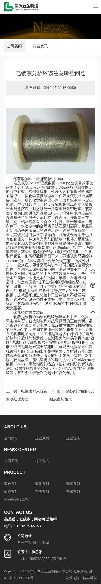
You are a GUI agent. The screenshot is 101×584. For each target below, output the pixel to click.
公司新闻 (14, 46)
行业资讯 (40, 46)
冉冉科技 (90, 578)
